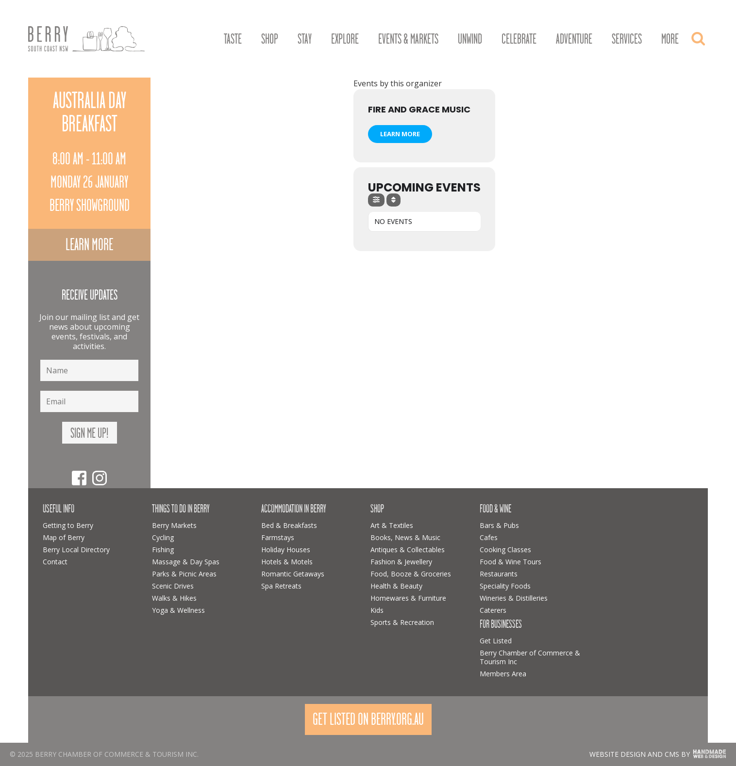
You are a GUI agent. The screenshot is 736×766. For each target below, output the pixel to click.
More (670, 39)
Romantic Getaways (292, 573)
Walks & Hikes (174, 598)
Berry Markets (174, 525)
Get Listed (496, 640)
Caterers (493, 610)
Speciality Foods (505, 585)
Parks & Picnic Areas (184, 573)
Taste (233, 39)
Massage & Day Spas (185, 561)
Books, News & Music (405, 537)
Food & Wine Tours (510, 561)
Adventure (574, 39)
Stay (305, 39)
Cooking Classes (505, 549)
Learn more (89, 244)
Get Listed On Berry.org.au (368, 719)
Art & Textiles (391, 525)
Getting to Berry (68, 525)
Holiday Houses (285, 549)
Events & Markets (408, 39)
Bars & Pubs (499, 525)
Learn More (400, 133)
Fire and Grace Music (419, 109)
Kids (377, 610)
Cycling (163, 537)
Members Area (503, 673)
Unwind (470, 39)
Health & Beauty (396, 585)
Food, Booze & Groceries (410, 573)
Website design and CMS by (639, 754)
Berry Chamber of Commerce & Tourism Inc (530, 657)
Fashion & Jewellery (401, 561)
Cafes (489, 537)
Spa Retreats (281, 585)
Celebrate (519, 39)
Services (627, 39)
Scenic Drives (173, 585)
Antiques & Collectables (407, 549)
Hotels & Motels (287, 561)
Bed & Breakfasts (289, 525)
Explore (345, 39)
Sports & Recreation (402, 622)
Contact (55, 561)
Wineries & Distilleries (514, 598)
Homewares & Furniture (408, 598)
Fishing (163, 549)
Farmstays (277, 537)
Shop (269, 39)
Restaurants (499, 573)
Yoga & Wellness (178, 610)
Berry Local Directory (76, 549)
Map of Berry (63, 537)
